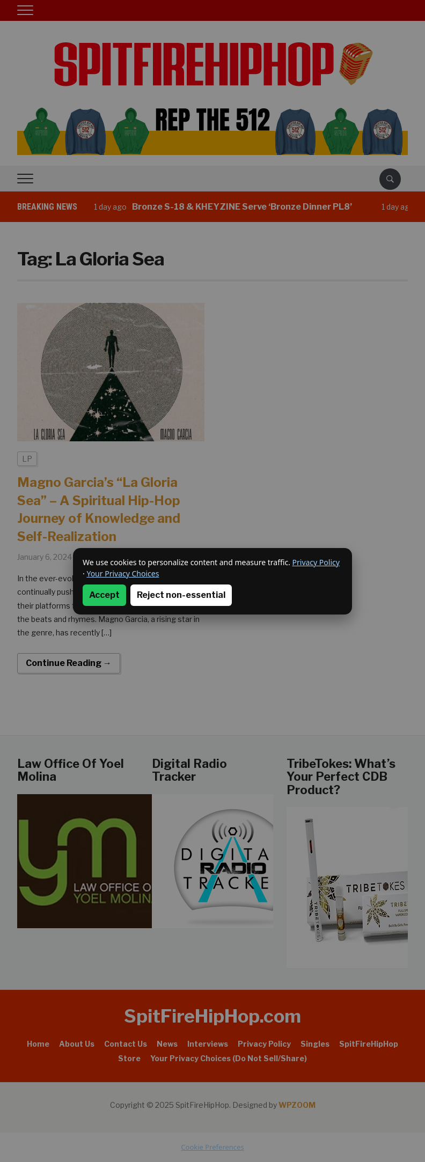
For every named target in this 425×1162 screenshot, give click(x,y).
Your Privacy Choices (122, 573)
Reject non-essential (181, 595)
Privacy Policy (316, 562)
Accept (104, 595)
